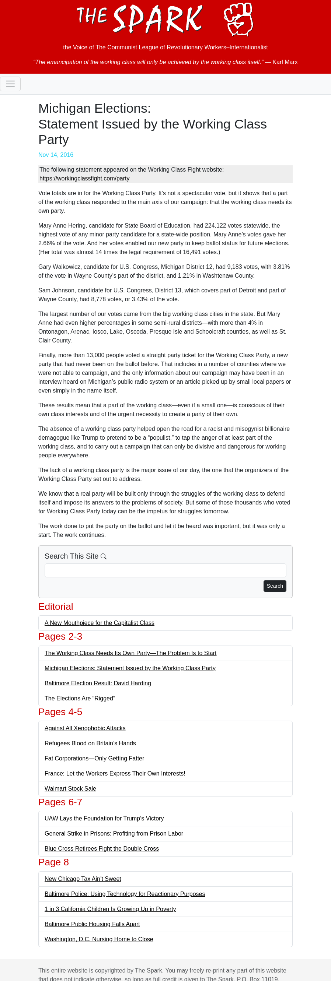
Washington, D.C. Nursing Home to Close (99, 939)
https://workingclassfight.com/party (84, 178)
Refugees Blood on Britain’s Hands (90, 743)
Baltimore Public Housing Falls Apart (92, 924)
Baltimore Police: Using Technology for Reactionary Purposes (125, 894)
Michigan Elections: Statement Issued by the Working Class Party (130, 668)
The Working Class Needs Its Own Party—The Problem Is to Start (131, 653)
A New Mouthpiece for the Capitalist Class (99, 623)
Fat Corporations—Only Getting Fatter (94, 758)
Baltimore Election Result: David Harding (98, 683)
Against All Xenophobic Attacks (85, 728)
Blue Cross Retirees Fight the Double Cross (102, 848)
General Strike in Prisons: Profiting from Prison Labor (114, 833)
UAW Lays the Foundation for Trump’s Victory (104, 818)
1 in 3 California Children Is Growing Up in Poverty (110, 909)
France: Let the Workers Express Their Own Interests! (115, 773)
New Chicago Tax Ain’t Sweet (83, 879)
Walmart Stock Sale (70, 788)
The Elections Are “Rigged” (80, 698)
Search (275, 586)
